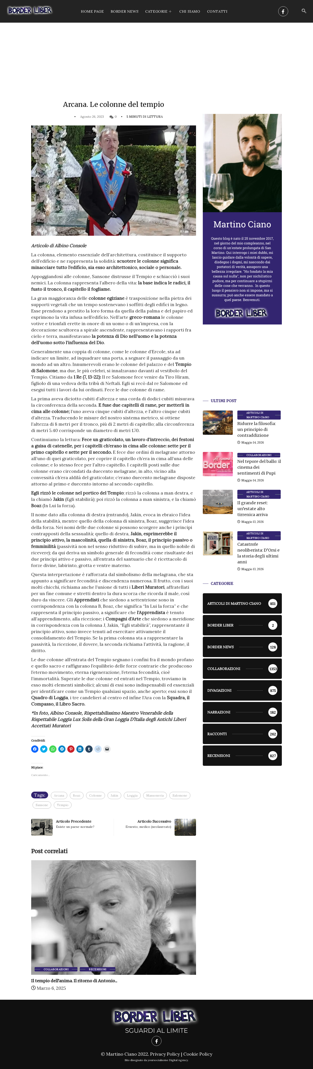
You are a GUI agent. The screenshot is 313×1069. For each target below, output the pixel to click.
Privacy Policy (165, 1054)
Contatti (217, 11)
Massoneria (155, 795)
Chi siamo (189, 11)
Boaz (76, 795)
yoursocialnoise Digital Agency (168, 1060)
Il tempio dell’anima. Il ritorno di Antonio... (74, 980)
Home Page (92, 11)
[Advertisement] (156, 56)
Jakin (114, 795)
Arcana (59, 795)
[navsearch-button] (303, 11)
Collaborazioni (56, 969)
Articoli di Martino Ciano (257, 415)
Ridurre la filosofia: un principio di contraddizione (256, 429)
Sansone (42, 805)
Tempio (62, 805)
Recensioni (97, 969)
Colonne (95, 795)
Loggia (132, 795)
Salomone (180, 795)
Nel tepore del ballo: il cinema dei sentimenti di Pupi (259, 467)
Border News (125, 11)
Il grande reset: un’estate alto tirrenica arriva (252, 508)
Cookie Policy (198, 1054)
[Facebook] (283, 11)
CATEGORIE (159, 11)
